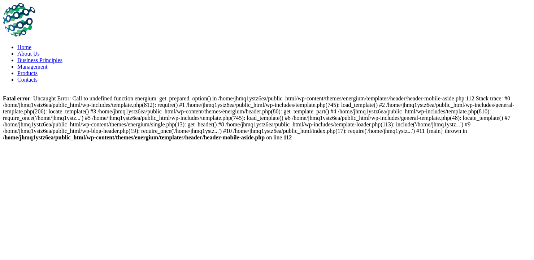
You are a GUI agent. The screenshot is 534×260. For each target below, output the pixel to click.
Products (27, 73)
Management (32, 67)
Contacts (27, 80)
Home (24, 47)
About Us (28, 54)
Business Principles (39, 60)
